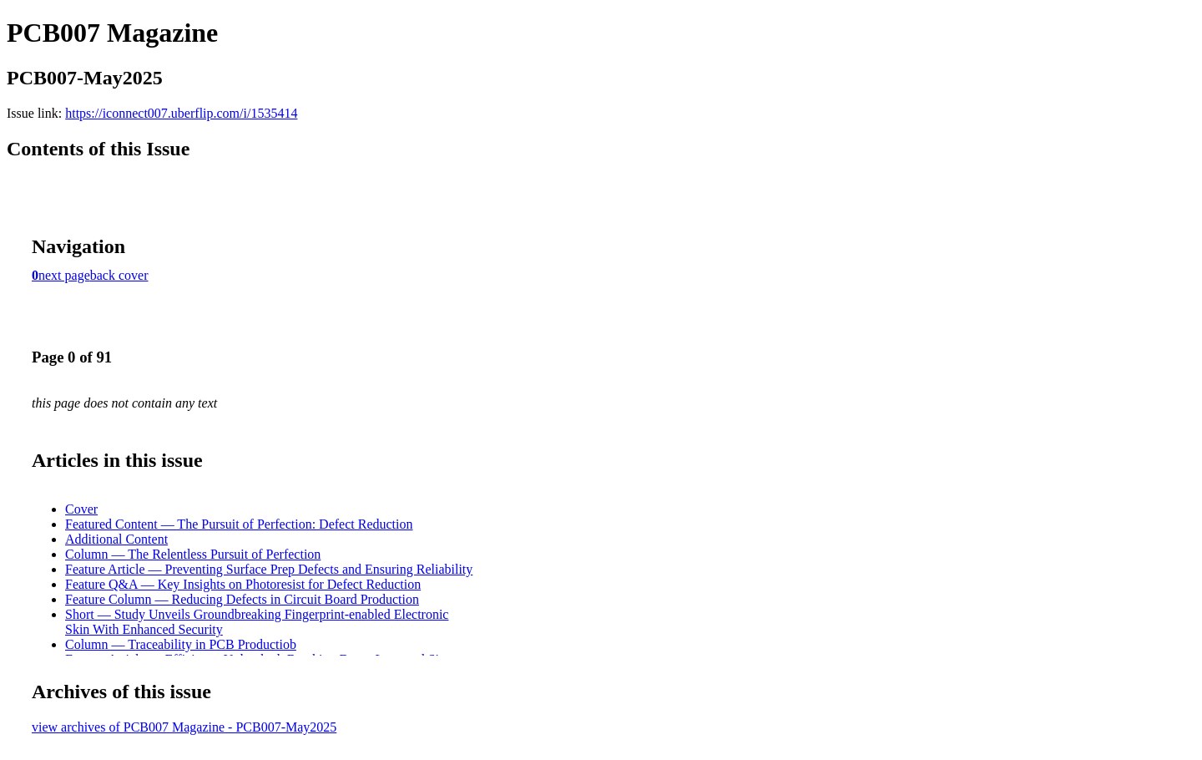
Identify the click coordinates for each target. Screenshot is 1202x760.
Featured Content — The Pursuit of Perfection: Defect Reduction (239, 524)
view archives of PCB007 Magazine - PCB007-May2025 (184, 727)
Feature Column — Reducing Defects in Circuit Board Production (242, 599)
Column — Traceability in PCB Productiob (180, 644)
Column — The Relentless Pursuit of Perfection (193, 554)
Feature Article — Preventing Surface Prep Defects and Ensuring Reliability (268, 569)
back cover (119, 275)
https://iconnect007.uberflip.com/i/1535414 (181, 113)
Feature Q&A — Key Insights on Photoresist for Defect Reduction (243, 584)
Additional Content (116, 539)
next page (64, 275)
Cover (81, 509)
